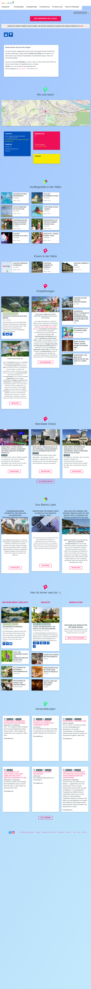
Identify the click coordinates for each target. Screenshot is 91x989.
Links (78, 844)
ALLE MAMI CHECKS (45, 494)
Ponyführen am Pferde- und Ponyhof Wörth (19, 695)
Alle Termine (45, 830)
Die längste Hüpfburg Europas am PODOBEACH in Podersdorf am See (43, 735)
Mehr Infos (15, 403)
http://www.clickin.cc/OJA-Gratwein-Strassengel (17, 139)
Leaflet (81, 125)
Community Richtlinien (49, 844)
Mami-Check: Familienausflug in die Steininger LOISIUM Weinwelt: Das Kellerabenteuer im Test (45, 449)
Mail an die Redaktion (40, 146)
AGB (74, 844)
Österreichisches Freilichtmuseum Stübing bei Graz (20, 222)
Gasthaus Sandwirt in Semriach (48, 265)
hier (81, 26)
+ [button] (3, 102)
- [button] (3, 105)
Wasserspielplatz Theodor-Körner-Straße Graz (50, 222)
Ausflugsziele (5, 7)
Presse (38, 844)
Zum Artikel (45, 578)
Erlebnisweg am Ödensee (13, 639)
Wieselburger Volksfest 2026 (74, 733)
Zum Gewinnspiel (45, 362)
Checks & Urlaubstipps (72, 7)
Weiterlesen (14, 484)
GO (88, 13)
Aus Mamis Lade (57, 7)
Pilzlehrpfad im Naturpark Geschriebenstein (20, 682)
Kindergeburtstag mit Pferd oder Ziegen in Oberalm (50, 682)
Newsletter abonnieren (75, 650)
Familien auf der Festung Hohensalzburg (80, 300)
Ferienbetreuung (44, 7)
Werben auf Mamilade (27, 844)
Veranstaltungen (19, 7)
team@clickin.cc (23, 68)
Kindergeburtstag (31, 7)
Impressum (61, 844)
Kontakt (68, 844)
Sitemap (84, 844)
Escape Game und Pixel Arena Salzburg (50, 695)
